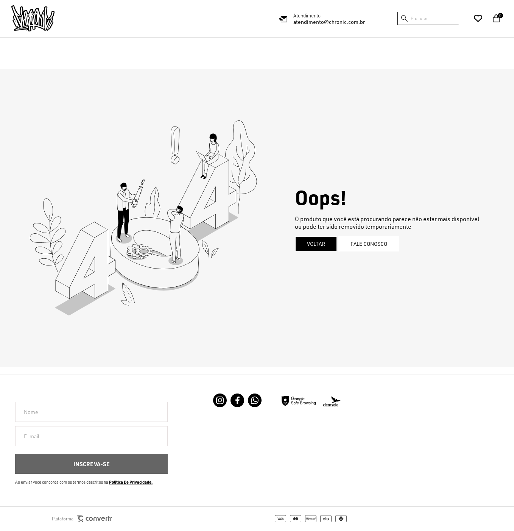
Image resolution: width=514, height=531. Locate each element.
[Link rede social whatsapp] (255, 400)
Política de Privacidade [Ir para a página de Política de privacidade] (130, 482)
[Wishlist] (478, 18)
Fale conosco (368, 244)
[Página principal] (33, 18)
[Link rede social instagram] (220, 400)
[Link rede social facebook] (237, 400)
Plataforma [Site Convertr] (82, 519)
